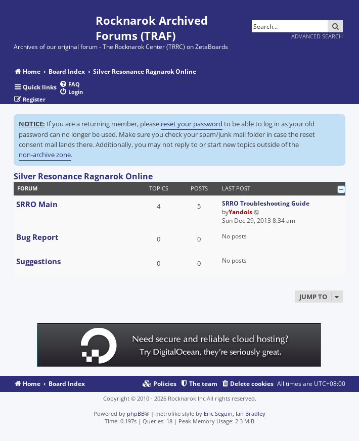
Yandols (240, 212)
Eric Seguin (218, 413)
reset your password (191, 123)
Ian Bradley (250, 413)
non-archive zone (45, 154)
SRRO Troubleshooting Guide (265, 203)
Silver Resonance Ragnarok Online (83, 176)
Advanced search (317, 36)
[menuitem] (69, 84)
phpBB (136, 413)
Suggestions (38, 261)
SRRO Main (37, 204)
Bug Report (37, 237)
